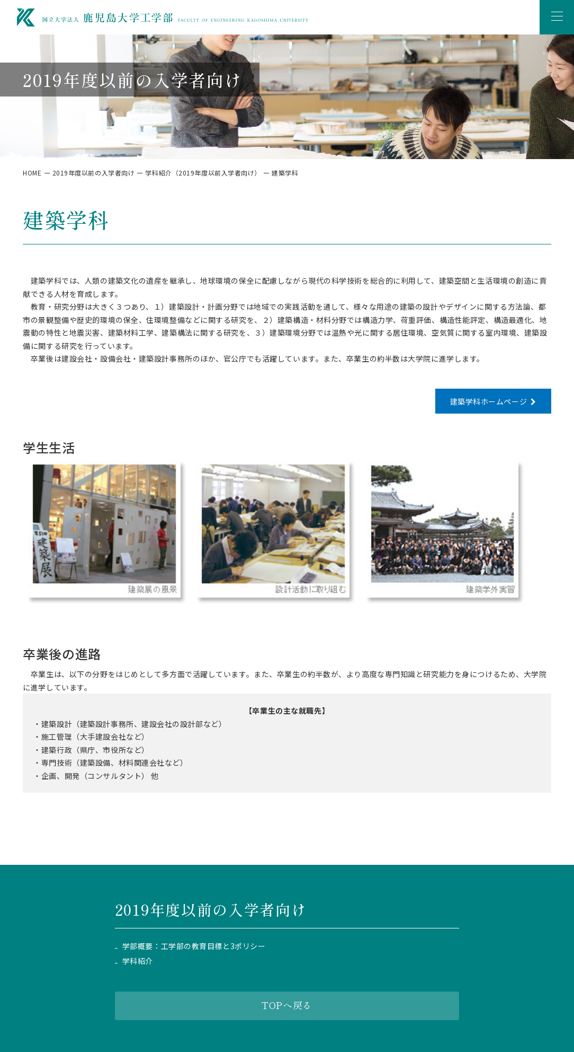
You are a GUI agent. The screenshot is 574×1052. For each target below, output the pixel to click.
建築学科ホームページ (488, 401)
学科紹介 (137, 961)
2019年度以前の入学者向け (93, 172)
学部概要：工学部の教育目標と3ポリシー (194, 946)
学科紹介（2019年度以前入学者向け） (203, 172)
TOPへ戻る (287, 1005)
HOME (32, 172)
